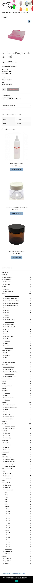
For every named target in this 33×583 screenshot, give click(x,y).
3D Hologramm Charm (9, 404)
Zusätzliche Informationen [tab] (8, 105)
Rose (20, 98)
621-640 (6, 338)
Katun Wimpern (8, 485)
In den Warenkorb (13, 89)
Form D (7, 530)
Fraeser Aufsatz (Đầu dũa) (9, 367)
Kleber (6, 395)
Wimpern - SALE (8, 549)
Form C (7, 506)
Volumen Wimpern (9, 490)
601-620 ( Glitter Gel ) (9, 336)
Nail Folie (5, 421)
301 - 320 (6, 307)
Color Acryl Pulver (7, 279)
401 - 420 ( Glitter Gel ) (9, 319)
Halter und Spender (7, 386)
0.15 (9, 525)
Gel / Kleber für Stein (9, 291)
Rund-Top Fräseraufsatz (10, 376)
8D (7, 504)
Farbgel (4, 293)
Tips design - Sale (9, 475)
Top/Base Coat (8, 438)
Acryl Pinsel (7, 442)
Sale (4, 471)
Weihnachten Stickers (9, 428)
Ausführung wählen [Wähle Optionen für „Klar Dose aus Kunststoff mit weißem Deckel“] (16, 213)
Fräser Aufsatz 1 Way (9, 369)
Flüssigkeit (5, 364)
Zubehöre (5, 556)
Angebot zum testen (7, 277)
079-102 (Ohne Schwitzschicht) (11, 305)
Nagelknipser (8, 560)
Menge (3, 78)
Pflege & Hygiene (7, 456)
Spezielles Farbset (9, 348)
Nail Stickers (6, 423)
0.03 (9, 508)
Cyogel (4, 286)
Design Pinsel (8, 445)
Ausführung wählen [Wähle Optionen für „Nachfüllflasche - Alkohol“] (16, 169)
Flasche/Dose (9, 12)
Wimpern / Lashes (7, 482)
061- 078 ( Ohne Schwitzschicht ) (12, 303)
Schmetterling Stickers (10, 426)
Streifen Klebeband (9, 419)
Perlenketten (7, 414)
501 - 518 (6, 329)
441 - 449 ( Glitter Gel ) (9, 324)
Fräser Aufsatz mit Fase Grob (11, 371)
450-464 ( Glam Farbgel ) (10, 326)
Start (4, 12)
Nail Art (4, 402)
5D (7, 497)
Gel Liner (7, 343)
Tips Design (7, 400)
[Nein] (31, 579)
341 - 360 (6, 312)
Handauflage (8, 558)
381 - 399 (6, 317)
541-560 (6, 334)
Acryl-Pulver (5, 272)
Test (4, 480)
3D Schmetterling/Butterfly (11, 407)
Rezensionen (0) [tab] (5, 109)
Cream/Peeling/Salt (10, 464)
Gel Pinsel (7, 447)
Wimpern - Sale (8, 478)
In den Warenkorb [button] (16, 257)
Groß (9, 98)
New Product (6, 452)
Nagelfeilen (7, 355)
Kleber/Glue (7, 487)
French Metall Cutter (7, 378)
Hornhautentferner (10, 466)
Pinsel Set (7, 449)
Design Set (7, 412)
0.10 (9, 539)
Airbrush (5, 274)
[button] (29, 21)
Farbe (3, 82)
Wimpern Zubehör (8, 551)
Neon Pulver (7, 284)
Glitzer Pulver (8, 281)
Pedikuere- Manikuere (9, 461)
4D (7, 494)
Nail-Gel (5, 430)
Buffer (6, 352)
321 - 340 (6, 310)
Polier (6, 357)
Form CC (8, 516)
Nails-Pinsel (5, 440)
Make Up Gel (7, 435)
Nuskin (4, 454)
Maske (4, 388)
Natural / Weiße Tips (9, 397)
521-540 (6, 331)
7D (7, 501)
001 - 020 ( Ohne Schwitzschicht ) (12, 296)
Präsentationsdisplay (8, 468)
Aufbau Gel (7, 433)
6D (7, 499)
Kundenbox (12, 98)
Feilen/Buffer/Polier (7, 350)
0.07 (9, 513)
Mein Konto (4, 575)
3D (7, 492)
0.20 (9, 527)
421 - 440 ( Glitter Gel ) (9, 322)
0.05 (9, 511)
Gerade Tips (7, 393)
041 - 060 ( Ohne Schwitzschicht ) (12, 300)
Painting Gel (7, 345)
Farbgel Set (7, 341)
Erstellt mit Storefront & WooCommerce (18, 575)
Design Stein (6, 289)
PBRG (17, 98)
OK (16, 580)
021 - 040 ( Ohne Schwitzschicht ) (12, 298)
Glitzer (4, 383)
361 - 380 (6, 315)
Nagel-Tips (5, 390)
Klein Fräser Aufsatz (9, 374)
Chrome (6, 409)
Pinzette (8, 553)
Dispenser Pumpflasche (10, 362)
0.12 (9, 523)
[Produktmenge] (4, 89)
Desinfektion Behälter (9, 459)
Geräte (4, 381)
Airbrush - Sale (8, 473)
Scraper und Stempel (9, 416)
